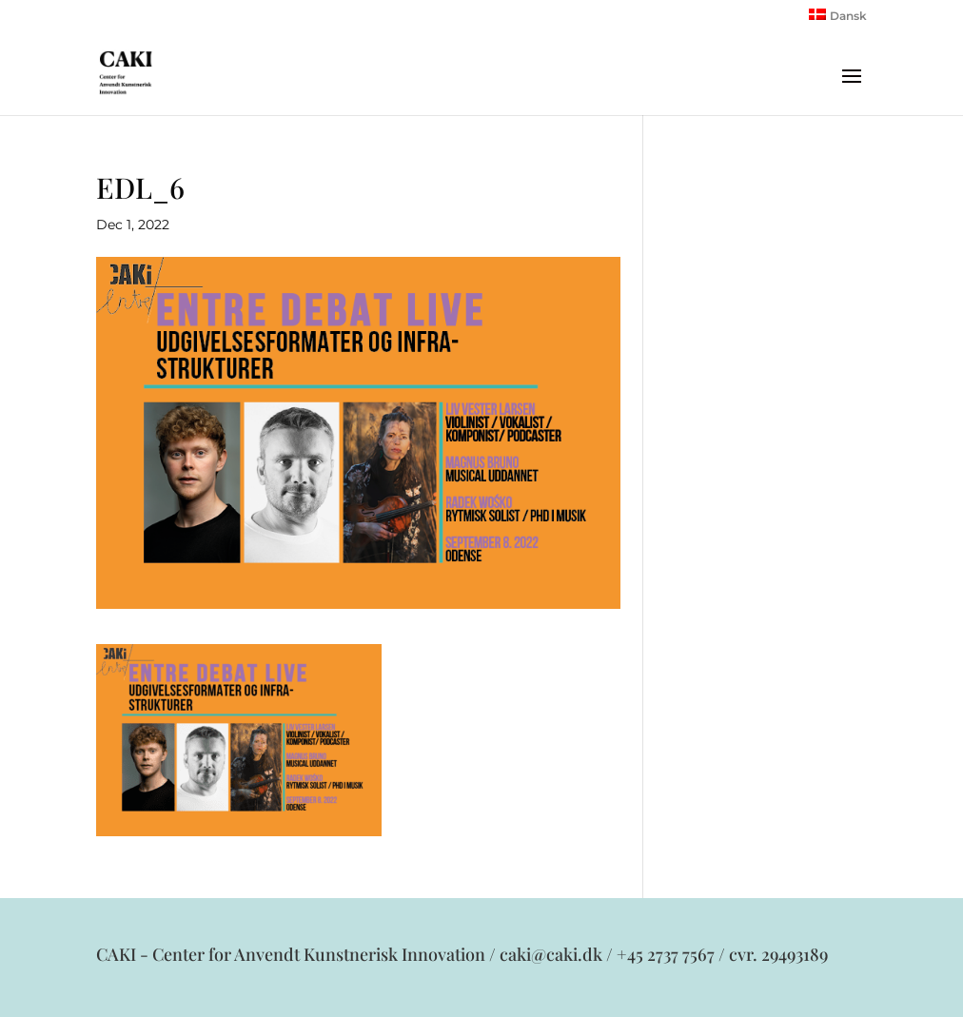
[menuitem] (838, 19)
